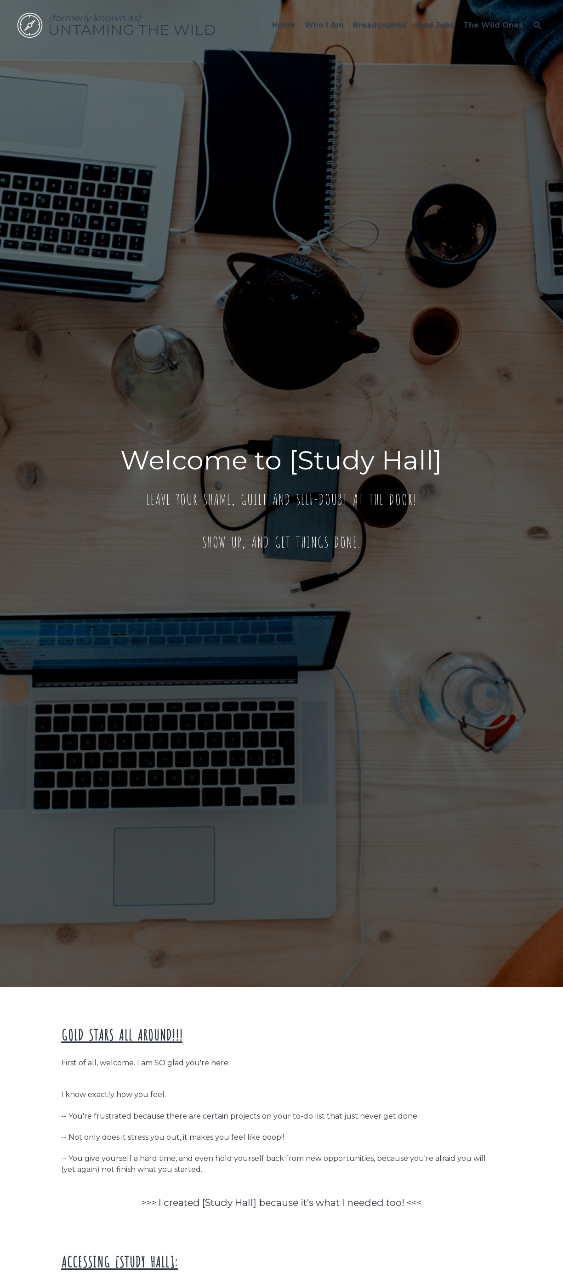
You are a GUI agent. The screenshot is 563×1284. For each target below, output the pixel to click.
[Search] (537, 25)
